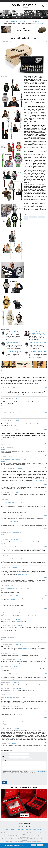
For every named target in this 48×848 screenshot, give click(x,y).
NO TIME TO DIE (28, 21)
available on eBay (35, 85)
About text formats (42, 771)
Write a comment (41, 41)
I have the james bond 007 (10, 502)
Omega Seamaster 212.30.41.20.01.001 (14, 351)
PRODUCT (21, 21)
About (7, 829)
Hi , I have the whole (9, 697)
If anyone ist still (8, 558)
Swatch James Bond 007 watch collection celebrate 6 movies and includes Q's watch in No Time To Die (37, 333)
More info (21, 845)
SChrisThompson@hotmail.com (39, 480)
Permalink (18, 374)
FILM (11, 21)
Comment (4, 760)
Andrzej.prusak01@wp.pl (23, 574)
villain (35, 216)
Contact (41, 829)
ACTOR (15, 21)
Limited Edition (41, 216)
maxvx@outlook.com (10, 599)
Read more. (42, 23)
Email (3, 756)
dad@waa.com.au (17, 536)
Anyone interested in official (11, 532)
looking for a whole (9, 612)
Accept (33, 844)
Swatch (30, 216)
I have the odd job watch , (10, 588)
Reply (46, 373)
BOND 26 (35, 21)
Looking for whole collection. (11, 721)
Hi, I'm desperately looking (11, 459)
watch (26, 216)
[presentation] (11, 777)
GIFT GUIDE (40, 21)
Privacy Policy (28, 829)
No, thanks (40, 844)
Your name (4, 753)
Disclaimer (12, 829)
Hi (5, 637)
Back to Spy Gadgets (5, 41)
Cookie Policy (36, 829)
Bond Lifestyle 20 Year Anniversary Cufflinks (24, 787)
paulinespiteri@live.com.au (25, 648)
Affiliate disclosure (20, 829)
